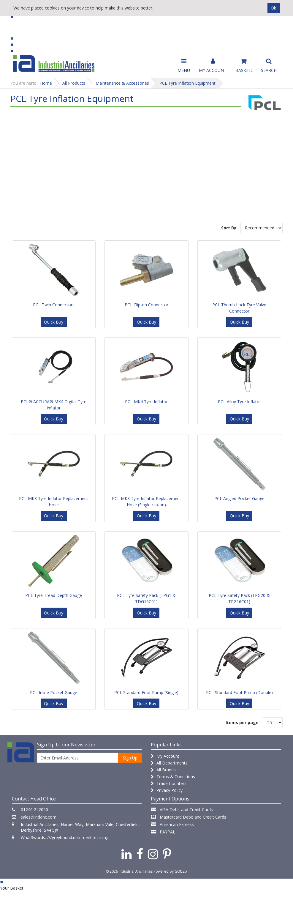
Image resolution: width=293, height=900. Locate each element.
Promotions (175, 24)
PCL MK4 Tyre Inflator (146, 401)
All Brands (163, 770)
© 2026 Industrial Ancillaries (129, 871)
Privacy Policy (167, 790)
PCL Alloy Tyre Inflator (239, 401)
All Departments (169, 763)
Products (22, 24)
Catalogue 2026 (222, 27)
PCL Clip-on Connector (146, 305)
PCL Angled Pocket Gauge (239, 498)
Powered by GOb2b (170, 871)
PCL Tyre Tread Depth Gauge (53, 595)
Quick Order (268, 27)
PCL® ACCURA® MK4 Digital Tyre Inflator (53, 405)
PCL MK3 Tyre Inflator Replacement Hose (53, 501)
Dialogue (60, 24)
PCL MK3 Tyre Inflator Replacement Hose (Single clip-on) (146, 501)
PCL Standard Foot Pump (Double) (239, 692)
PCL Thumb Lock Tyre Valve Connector (239, 308)
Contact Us (133, 24)
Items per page (242, 722)
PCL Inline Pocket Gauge (53, 692)
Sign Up (130, 758)
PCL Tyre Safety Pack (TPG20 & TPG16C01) (239, 598)
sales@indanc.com (38, 817)
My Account (165, 756)
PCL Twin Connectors (54, 305)
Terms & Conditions (173, 776)
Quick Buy (53, 322)
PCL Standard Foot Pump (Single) (146, 692)
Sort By (228, 228)
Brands (95, 24)
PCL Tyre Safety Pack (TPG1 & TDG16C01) (146, 598)
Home (46, 83)
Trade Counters (168, 783)
